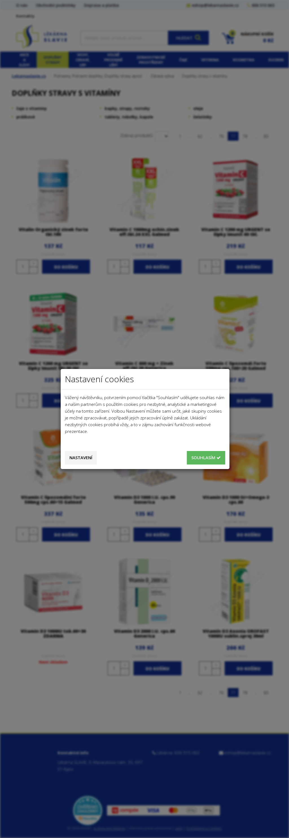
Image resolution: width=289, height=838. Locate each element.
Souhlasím (206, 457)
